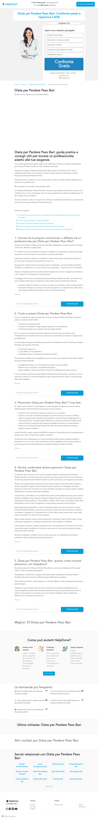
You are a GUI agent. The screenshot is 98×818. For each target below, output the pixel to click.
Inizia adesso (49, 673)
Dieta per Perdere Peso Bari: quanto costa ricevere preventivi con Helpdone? (46, 229)
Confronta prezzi (72, 304)
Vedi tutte (49, 786)
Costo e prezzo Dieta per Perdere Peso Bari (34, 220)
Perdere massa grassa (55, 35)
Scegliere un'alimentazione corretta (60, 50)
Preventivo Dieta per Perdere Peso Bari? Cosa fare (36, 223)
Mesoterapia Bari (76, 779)
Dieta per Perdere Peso (37, 84)
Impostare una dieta (55, 45)
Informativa (82, 806)
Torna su (17, 294)
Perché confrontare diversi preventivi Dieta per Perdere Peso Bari (41, 226)
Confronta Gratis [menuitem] (64, 64)
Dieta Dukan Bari (58, 764)
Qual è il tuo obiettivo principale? (60, 31)
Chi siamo (33, 806)
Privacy (81, 804)
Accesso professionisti (85, 4)
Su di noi (32, 804)
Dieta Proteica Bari (57, 771)
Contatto (32, 808)
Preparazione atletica (55, 54)
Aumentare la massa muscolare (58, 40)
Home (17, 84)
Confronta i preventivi (50, 649)
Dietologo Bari (58, 779)
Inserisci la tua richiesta (27, 649)
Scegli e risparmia (76, 647)
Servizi (24, 84)
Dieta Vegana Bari (76, 771)
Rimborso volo (58, 804)
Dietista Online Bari (40, 779)
